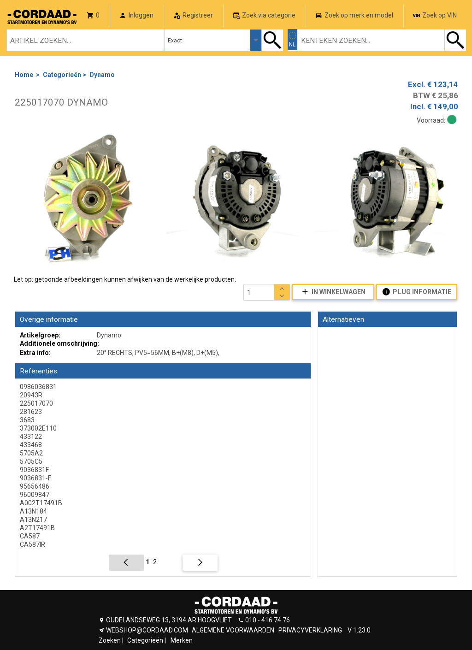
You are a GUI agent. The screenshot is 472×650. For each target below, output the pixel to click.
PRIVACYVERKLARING (310, 630)
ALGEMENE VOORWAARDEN (233, 630)
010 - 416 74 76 (267, 620)
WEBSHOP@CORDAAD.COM (147, 630)
